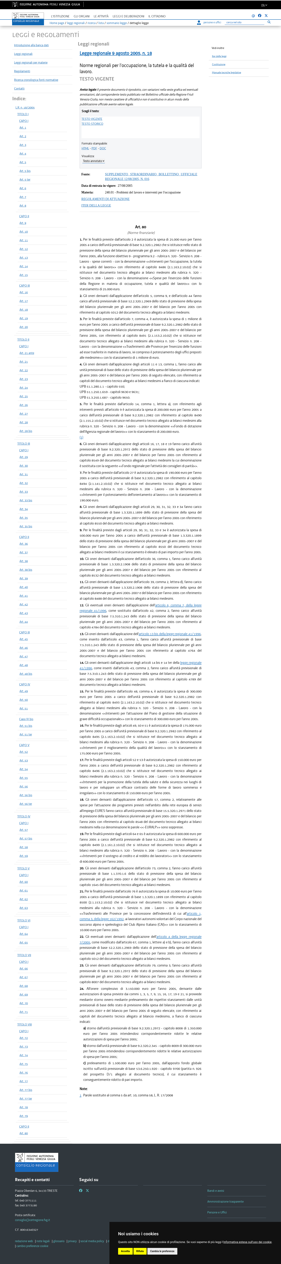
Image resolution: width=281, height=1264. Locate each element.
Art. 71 (24, 1012)
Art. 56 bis (26, 795)
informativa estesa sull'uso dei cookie (247, 1242)
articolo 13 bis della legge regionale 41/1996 (170, 634)
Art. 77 (24, 1081)
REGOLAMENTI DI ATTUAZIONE (105, 199)
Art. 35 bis (26, 526)
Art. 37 (24, 552)
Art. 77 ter (26, 1099)
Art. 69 (24, 994)
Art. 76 (24, 1073)
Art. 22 (24, 370)
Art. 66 (24, 968)
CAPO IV (24, 684)
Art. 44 (24, 622)
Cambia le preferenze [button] (162, 1251)
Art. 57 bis (26, 838)
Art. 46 (24, 648)
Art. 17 (24, 301)
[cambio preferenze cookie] (32, 1246)
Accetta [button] (125, 1251)
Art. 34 (24, 509)
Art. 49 (24, 691)
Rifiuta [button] (140, 1251)
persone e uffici (209, 22)
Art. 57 (24, 830)
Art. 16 (24, 292)
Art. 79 (24, 1116)
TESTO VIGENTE (92, 119)
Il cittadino (157, 16)
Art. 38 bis (26, 570)
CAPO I (23, 121)
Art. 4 (23, 154)
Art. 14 (24, 266)
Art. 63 (24, 908)
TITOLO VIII (24, 1024)
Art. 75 (24, 1064)
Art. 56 (24, 786)
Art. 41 (24, 596)
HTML (85, 148)
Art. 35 (24, 518)
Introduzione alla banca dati (31, 45)
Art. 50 (24, 700)
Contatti (19, 88)
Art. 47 (24, 656)
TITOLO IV (23, 816)
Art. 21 (24, 362)
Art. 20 (24, 327)
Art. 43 (24, 613)
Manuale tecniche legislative (226, 72)
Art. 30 (24, 466)
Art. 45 (24, 639)
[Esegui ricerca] (269, 22)
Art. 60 (24, 882)
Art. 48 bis (26, 674)
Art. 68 (24, 986)
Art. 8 (23, 206)
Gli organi (82, 16)
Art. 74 (24, 1055)
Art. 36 (24, 544)
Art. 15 (24, 275)
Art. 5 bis (25, 171)
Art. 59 (24, 856)
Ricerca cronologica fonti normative (36, 80)
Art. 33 (24, 492)
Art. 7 (23, 197)
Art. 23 (24, 379)
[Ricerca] (244, 22)
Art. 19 (24, 318)
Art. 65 (24, 942)
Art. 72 (24, 1038)
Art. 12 (24, 249)
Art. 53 (24, 760)
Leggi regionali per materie (30, 62)
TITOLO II (23, 340)
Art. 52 (24, 752)
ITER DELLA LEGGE (96, 205)
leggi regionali (76, 23)
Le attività (101, 16)
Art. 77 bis (26, 1090)
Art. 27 (24, 414)
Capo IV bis (26, 719)
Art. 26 (24, 405)
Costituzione (218, 64)
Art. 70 (24, 1003)
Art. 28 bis (26, 431)
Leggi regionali (23, 54)
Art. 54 (24, 769)
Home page (57, 23)
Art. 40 (24, 587)
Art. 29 (24, 457)
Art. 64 (24, 934)
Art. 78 (24, 1107)
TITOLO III (23, 444)
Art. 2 (23, 136)
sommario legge (117, 23)
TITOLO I (23, 114)
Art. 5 (23, 162)
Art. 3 (23, 145)
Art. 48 (24, 665)
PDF (94, 148)
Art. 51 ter (26, 734)
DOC (103, 148)
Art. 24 (24, 388)
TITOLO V (23, 868)
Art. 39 (24, 578)
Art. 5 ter (25, 180)
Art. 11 (24, 240)
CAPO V (24, 745)
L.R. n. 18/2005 (25, 107)
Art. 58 (24, 847)
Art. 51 (24, 708)
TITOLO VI (23, 920)
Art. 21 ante (27, 353)
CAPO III (24, 286)
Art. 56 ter (26, 804)
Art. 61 (24, 890)
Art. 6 (23, 188)
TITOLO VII (24, 955)
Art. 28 (24, 422)
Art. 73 (24, 1047)
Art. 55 (24, 778)
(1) (81, 437)
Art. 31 (24, 474)
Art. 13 (24, 258)
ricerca (92, 23)
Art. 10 (24, 232)
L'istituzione (60, 16)
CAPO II (24, 216)
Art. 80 (24, 1133)
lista (101, 23)
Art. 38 (24, 561)
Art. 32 (24, 483)
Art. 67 (24, 977)
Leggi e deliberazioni (128, 16)
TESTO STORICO (92, 124)
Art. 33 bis (26, 500)
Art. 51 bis (26, 726)
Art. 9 (23, 223)
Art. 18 (24, 310)
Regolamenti (22, 71)
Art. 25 (24, 396)
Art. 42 (24, 604)
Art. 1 (23, 128)
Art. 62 (24, 899)
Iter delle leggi (219, 56)
